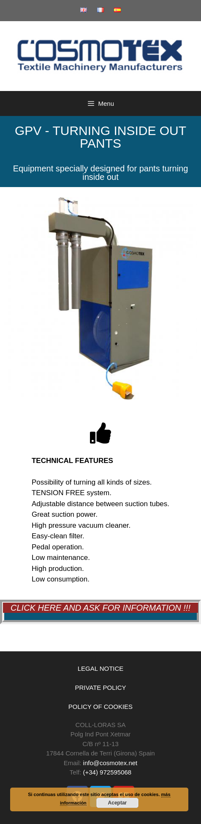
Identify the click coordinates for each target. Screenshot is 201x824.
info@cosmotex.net (110, 762)
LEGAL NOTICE (101, 668)
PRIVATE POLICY (100, 687)
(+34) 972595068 (107, 772)
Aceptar (117, 803)
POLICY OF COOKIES (100, 706)
